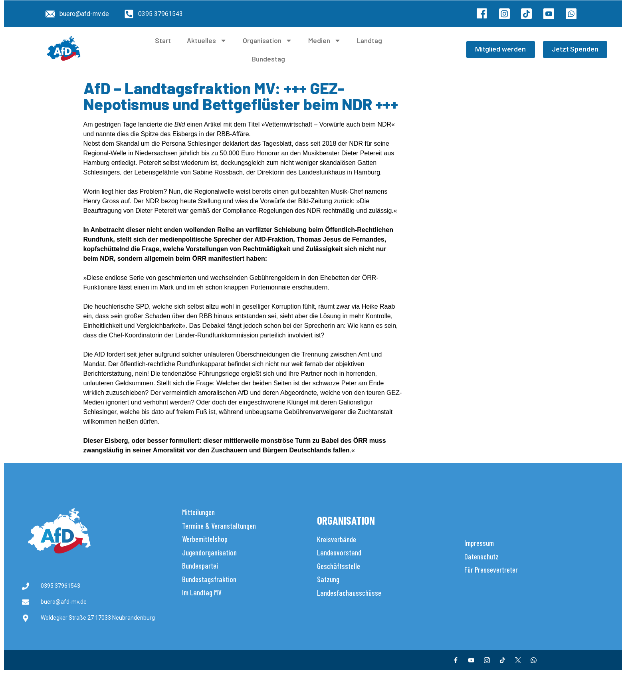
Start (163, 40)
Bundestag (268, 59)
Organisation (267, 40)
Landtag (369, 40)
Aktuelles (207, 40)
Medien (324, 40)
